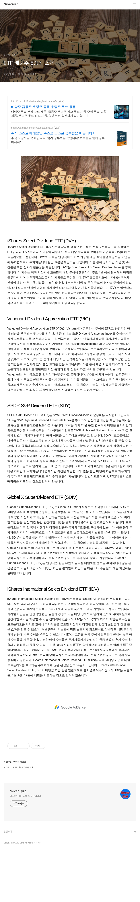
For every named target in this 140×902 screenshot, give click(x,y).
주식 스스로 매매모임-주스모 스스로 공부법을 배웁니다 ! (52, 133)
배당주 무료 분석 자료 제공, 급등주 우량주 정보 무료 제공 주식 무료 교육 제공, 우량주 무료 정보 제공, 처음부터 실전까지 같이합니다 (58, 113)
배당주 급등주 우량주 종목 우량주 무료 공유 (43, 107)
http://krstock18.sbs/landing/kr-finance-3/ (34, 101)
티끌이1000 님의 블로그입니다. (26, 847)
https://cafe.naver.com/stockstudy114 (32, 127)
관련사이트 (9, 882)
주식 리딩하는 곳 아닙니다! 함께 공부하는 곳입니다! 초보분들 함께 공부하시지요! (58, 140)
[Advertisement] (70, 178)
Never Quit (11, 4)
